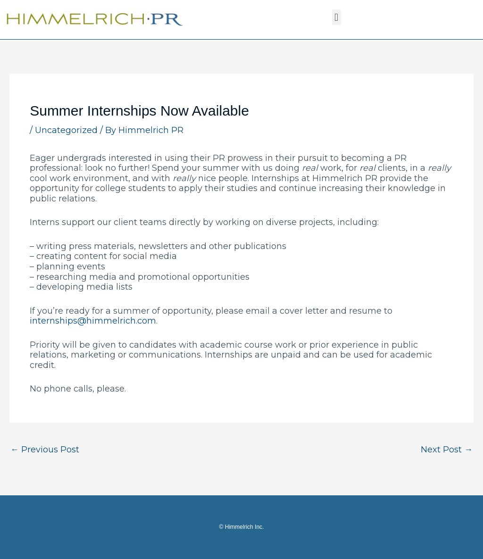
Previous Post (44, 449)
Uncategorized (66, 130)
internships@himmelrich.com (93, 321)
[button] (336, 17)
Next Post (447, 449)
